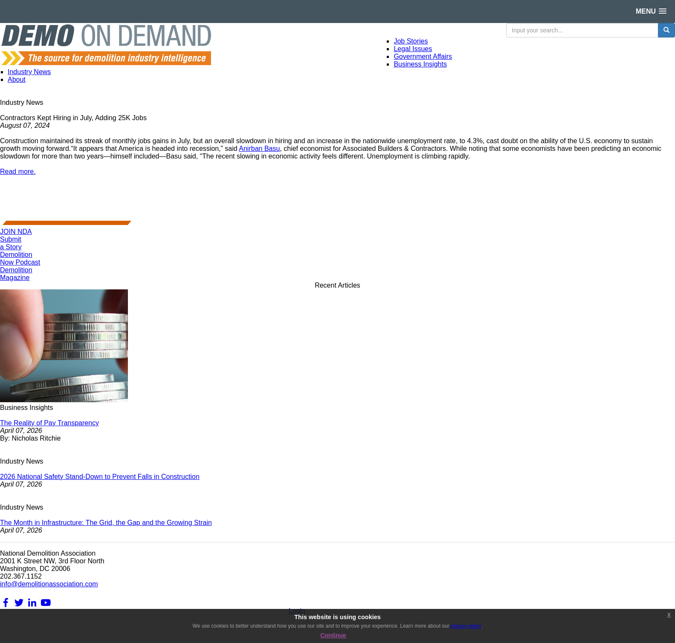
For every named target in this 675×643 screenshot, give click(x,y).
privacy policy (466, 626)
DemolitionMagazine (16, 273)
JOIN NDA (16, 231)
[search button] (666, 30)
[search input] (582, 30)
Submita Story (11, 243)
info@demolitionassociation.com (49, 584)
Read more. (18, 171)
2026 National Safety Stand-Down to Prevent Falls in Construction (100, 476)
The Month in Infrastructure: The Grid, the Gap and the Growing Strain (106, 522)
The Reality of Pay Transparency (49, 423)
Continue (333, 635)
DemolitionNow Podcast (20, 258)
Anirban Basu (259, 148)
